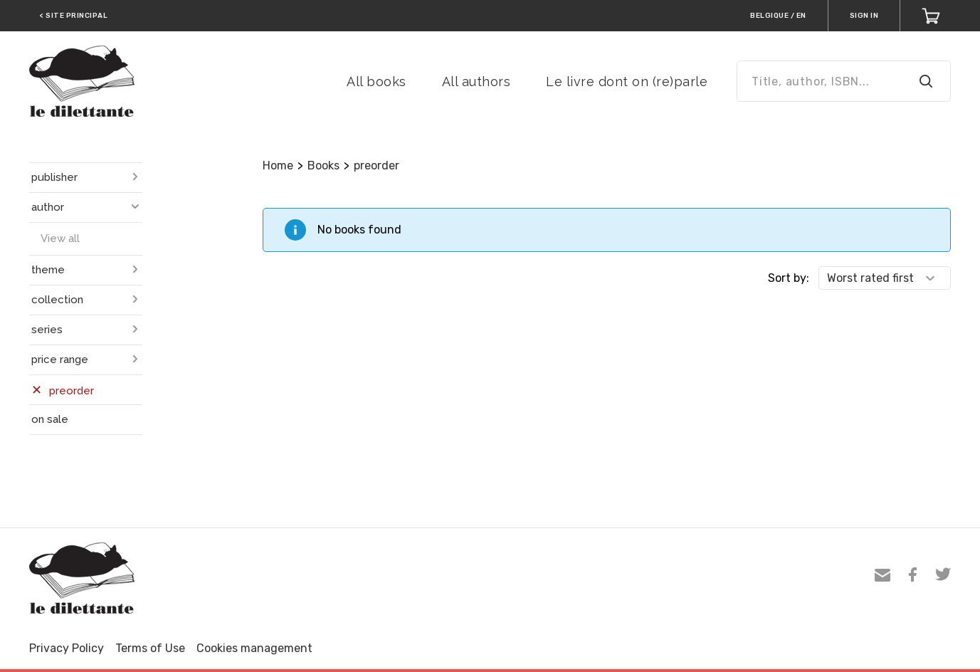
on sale (49, 419)
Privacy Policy (66, 648)
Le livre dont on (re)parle (626, 81)
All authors (476, 81)
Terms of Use (150, 648)
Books (323, 165)
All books (376, 81)
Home (278, 165)
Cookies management (254, 648)
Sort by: (788, 278)
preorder (376, 165)
